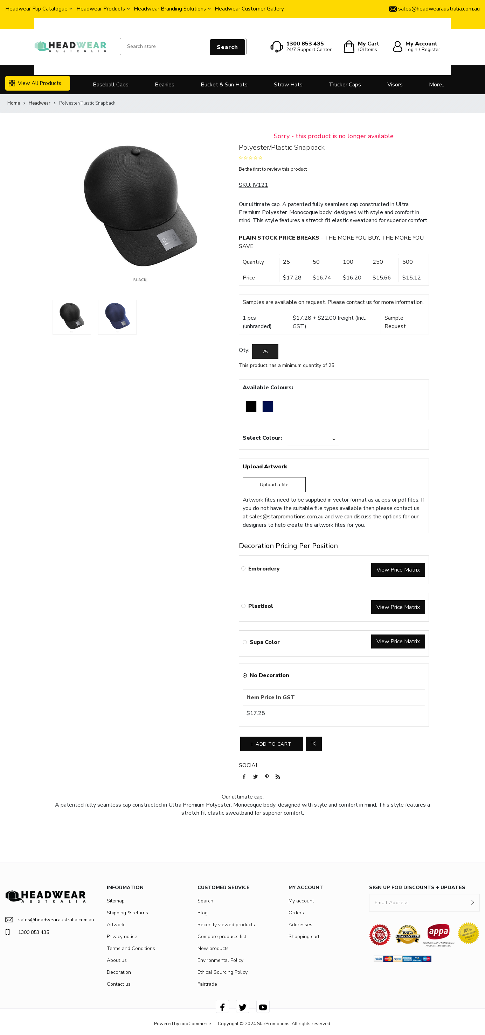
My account (301, 901)
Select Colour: (262, 438)
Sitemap (116, 901)
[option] (72, 317)
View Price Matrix (398, 570)
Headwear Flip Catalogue (36, 8)
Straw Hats (288, 84)
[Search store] (183, 46)
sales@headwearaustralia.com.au (45, 919)
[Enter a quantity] (265, 351)
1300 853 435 (27, 932)
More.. (436, 84)
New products (213, 948)
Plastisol (260, 606)
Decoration (119, 972)
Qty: (244, 350)
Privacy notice (122, 936)
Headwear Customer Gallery (249, 8)
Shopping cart (304, 936)
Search (227, 47)
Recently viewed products (226, 924)
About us (117, 960)
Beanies (164, 84)
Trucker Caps (345, 84)
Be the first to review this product (273, 169)
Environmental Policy (220, 960)
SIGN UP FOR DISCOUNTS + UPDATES (417, 887)
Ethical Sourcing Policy (223, 972)
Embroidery (264, 569)
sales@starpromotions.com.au (286, 516)
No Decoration (269, 675)
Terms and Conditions (131, 948)
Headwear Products (100, 8)
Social (249, 765)
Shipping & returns (127, 912)
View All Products (35, 83)
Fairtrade (207, 984)
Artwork (116, 924)
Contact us (119, 984)
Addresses (300, 924)
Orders (296, 912)
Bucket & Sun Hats (224, 84)
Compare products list (222, 936)
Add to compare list (314, 744)
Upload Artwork (265, 466)
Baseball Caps (111, 84)
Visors (395, 84)
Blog (203, 912)
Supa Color (265, 642)
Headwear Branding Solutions (170, 8)
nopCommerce (195, 1024)
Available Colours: (268, 387)
